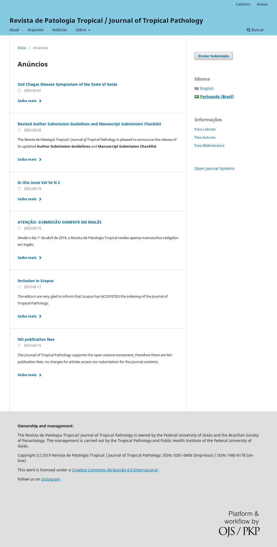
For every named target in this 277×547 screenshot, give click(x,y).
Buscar (255, 29)
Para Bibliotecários (209, 145)
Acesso (262, 4)
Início (22, 47)
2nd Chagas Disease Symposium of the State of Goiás (67, 84)
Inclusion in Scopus (36, 280)
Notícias (59, 29)
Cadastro (243, 4)
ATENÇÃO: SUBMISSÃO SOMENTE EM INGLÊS (59, 222)
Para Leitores (205, 129)
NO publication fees (36, 339)
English (207, 88)
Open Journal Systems (215, 168)
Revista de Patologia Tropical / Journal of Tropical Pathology (106, 20)
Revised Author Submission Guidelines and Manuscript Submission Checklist (89, 123)
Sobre (81, 29)
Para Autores (205, 137)
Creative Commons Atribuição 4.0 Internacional (115, 469)
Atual (14, 29)
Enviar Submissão (213, 55)
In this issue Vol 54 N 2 (39, 182)
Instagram (50, 479)
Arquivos (36, 29)
